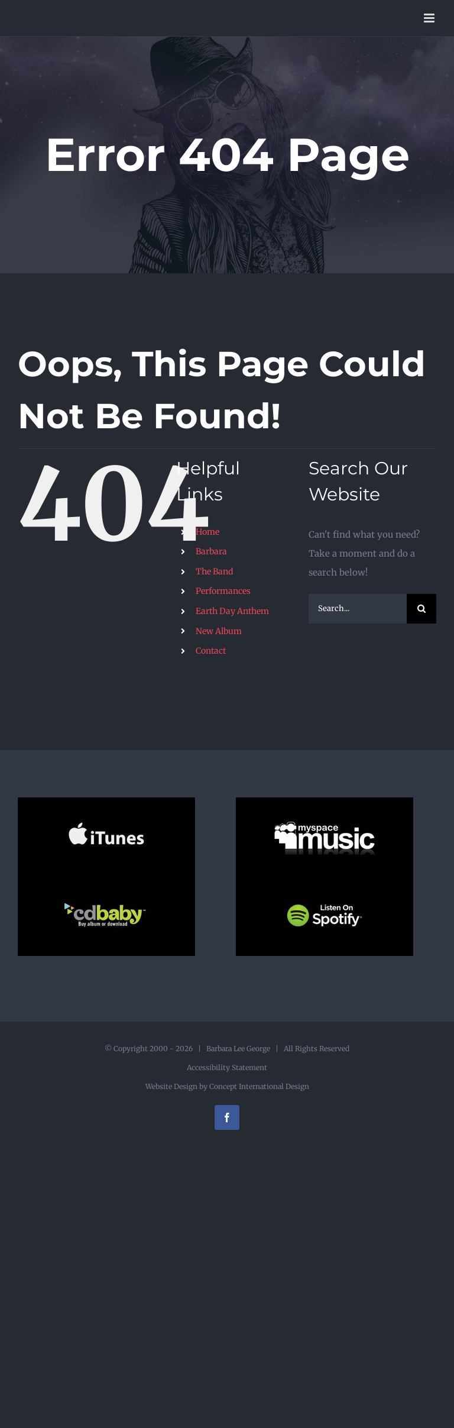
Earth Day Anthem (232, 611)
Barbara (211, 551)
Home (207, 531)
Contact (211, 650)
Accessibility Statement (227, 1067)
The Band (214, 571)
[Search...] (358, 608)
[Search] (421, 608)
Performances (223, 591)
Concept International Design (258, 1086)
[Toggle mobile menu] (430, 18)
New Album (219, 631)
